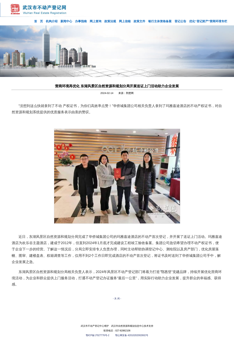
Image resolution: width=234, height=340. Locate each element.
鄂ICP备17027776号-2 (98, 335)
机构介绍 (52, 21)
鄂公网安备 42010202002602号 (131, 335)
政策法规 (110, 21)
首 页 (38, 21)
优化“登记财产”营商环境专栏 (208, 21)
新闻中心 (66, 21)
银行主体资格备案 (160, 21)
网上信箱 (125, 21)
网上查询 (95, 21)
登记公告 (180, 21)
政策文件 (139, 21)
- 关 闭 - (117, 298)
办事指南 (81, 21)
